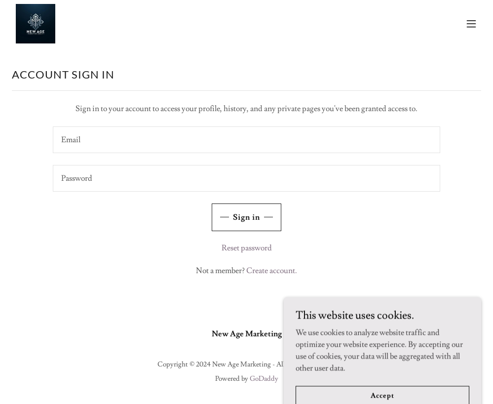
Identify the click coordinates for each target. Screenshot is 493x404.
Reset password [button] (247, 248)
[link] (35, 23)
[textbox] (246, 139)
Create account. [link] (271, 271)
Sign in (246, 217)
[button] (471, 24)
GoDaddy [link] (264, 378)
